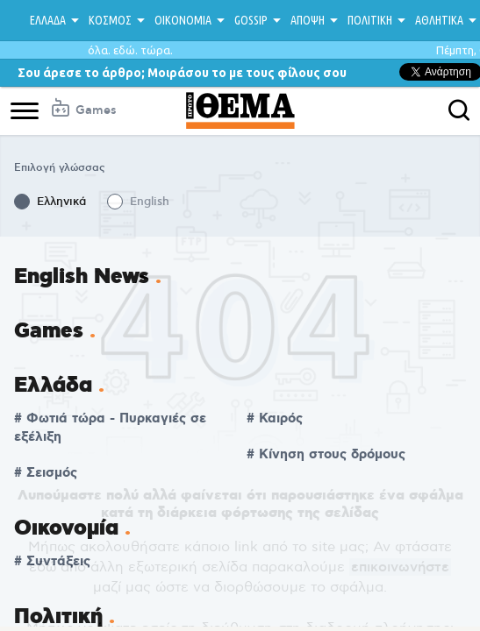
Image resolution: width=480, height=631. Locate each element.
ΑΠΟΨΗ (307, 20)
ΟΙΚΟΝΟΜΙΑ (182, 20)
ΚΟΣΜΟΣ (110, 20)
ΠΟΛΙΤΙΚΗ (369, 20)
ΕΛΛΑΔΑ (48, 20)
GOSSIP (251, 20)
